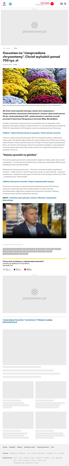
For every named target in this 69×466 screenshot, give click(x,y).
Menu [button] (4, 5)
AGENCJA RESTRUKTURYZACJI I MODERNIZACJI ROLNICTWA (19, 249)
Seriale (39, 460)
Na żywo (32, 458)
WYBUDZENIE (23, 254)
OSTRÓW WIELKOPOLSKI (30, 251)
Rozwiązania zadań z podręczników (23, 463)
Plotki (52, 458)
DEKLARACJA (50, 249)
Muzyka (37, 463)
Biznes (20, 460)
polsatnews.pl (7, 48)
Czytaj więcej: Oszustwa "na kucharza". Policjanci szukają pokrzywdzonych (27, 321)
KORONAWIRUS (8, 251)
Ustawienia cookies (29, 447)
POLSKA (49, 251)
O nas (52, 447)
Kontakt (5, 447)
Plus (55, 453)
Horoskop (47, 458)
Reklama (19, 447)
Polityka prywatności (43, 447)
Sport (28, 453)
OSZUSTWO (42, 251)
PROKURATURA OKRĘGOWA (11, 254)
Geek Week (50, 453)
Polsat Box (61, 453)
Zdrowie (34, 460)
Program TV (39, 458)
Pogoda (34, 453)
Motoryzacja (26, 460)
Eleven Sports (41, 453)
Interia (15, 458)
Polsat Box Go (13, 453)
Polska (15, 48)
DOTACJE (57, 249)
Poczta (21, 458)
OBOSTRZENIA (17, 251)
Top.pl (44, 460)
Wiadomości (22, 453)
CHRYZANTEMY (40, 249)
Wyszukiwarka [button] (65, 4)
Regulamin (12, 447)
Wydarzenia (59, 458)
